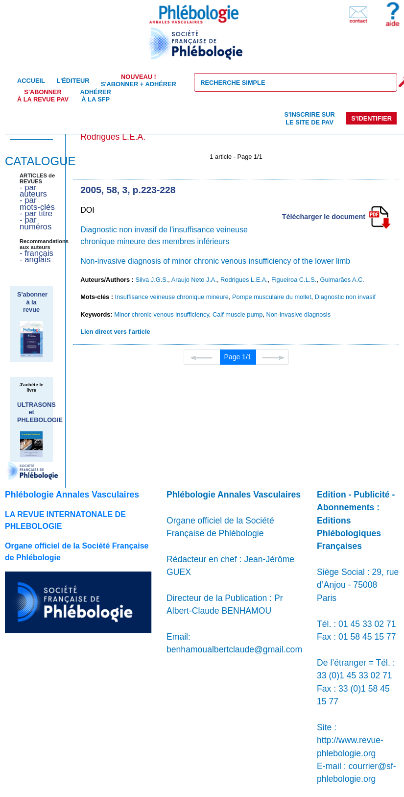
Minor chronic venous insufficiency (161, 314)
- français (36, 253)
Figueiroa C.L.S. (293, 279)
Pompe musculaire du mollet (271, 296)
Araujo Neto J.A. (194, 279)
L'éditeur (72, 80)
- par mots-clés (37, 203)
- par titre (36, 213)
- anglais (35, 259)
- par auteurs (33, 191)
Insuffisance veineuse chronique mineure (172, 296)
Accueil (31, 80)
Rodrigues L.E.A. (244, 279)
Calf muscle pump (237, 314)
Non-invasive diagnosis (298, 314)
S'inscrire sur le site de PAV (309, 118)
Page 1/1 (238, 357)
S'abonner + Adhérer (138, 80)
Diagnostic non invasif (345, 296)
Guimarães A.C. (342, 279)
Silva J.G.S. (152, 279)
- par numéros (35, 223)
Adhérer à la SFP (95, 95)
